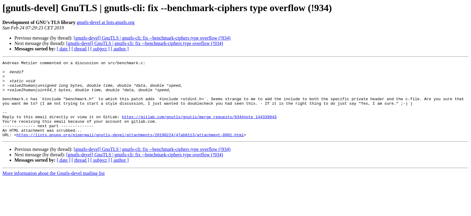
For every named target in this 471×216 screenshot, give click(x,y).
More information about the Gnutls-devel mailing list (53, 188)
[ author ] (120, 48)
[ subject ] (100, 48)
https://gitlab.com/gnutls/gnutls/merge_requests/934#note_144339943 (199, 128)
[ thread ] (80, 48)
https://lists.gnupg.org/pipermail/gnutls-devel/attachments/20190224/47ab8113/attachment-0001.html (130, 150)
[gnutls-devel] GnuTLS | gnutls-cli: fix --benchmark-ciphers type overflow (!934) (152, 37)
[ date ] (63, 48)
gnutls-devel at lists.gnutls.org (106, 22)
